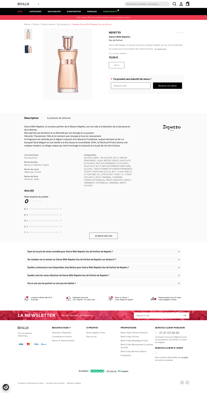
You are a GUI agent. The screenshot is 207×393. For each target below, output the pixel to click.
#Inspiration (74, 11)
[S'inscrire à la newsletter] (184, 315)
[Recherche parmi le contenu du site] (147, 4)
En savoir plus (160, 49)
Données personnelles (55, 383)
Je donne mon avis (103, 236)
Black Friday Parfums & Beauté (134, 332)
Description (31, 118)
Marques (92, 11)
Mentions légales (74, 383)
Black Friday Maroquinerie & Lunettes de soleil (137, 346)
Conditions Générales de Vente (31, 383)
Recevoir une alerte (167, 86)
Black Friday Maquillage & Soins (134, 340)
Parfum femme (48, 24)
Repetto (115, 32)
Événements (126, 355)
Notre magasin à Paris (95, 332)
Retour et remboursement (63, 340)
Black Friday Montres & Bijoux (134, 351)
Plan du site (91, 336)
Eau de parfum (63, 24)
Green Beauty (110, 11)
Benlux (27, 24)
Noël (20, 11)
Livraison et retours (59, 118)
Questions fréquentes (61, 332)
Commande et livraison (62, 336)
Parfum (36, 24)
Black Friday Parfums (130, 336)
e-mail (184, 357)
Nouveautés (54, 11)
